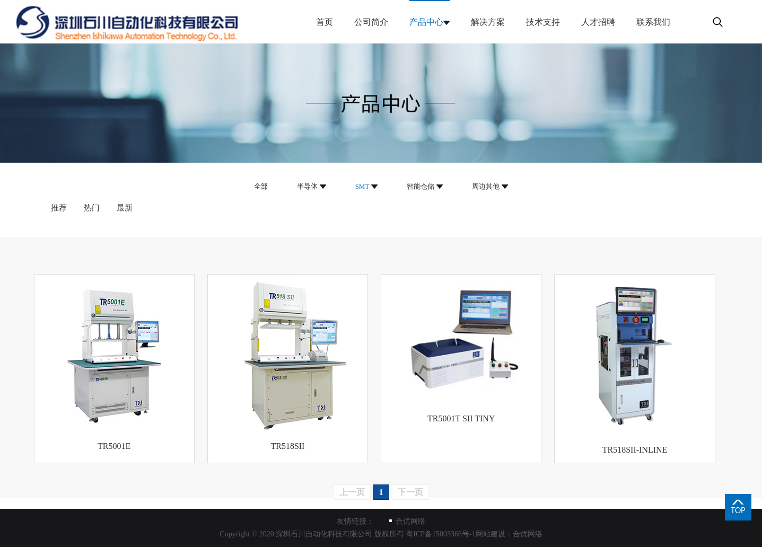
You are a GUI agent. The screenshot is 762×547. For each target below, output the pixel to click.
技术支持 (543, 22)
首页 (324, 22)
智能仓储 (420, 186)
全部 (261, 186)
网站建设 (490, 534)
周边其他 (486, 186)
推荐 (59, 208)
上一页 (352, 492)
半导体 (307, 186)
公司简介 (371, 22)
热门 (92, 208)
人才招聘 (598, 22)
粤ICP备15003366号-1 (440, 534)
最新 (125, 208)
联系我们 (653, 22)
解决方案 (488, 22)
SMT (362, 186)
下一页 (410, 492)
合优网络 (410, 521)
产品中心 (426, 22)
